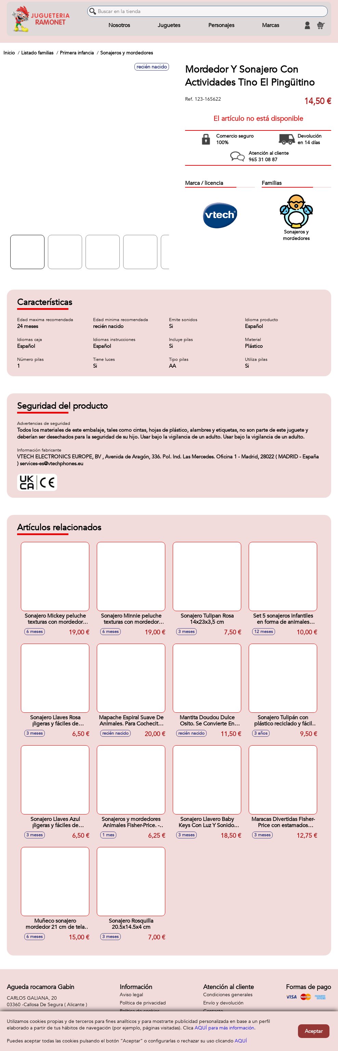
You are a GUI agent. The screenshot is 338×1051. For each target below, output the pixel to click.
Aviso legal (131, 994)
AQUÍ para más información (224, 1028)
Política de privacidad (143, 1003)
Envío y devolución (223, 1003)
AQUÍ (241, 1041)
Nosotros (119, 25)
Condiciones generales (227, 994)
